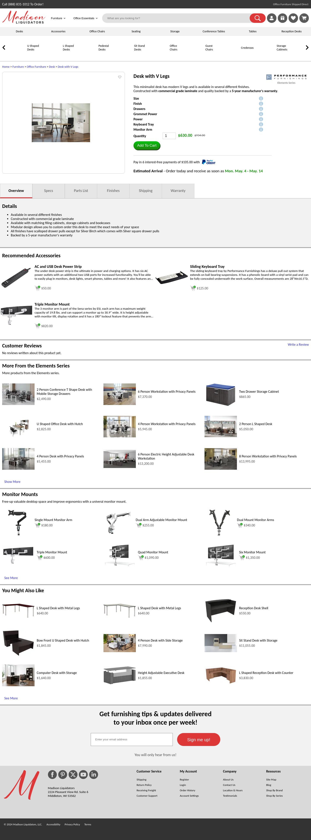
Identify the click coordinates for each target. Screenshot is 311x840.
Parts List (81, 190)
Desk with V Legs (68, 67)
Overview (16, 190)
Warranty (178, 190)
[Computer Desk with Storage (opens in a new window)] (18, 685)
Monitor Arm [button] (142, 129)
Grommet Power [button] (145, 114)
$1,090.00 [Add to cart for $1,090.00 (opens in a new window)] (148, 557)
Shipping (145, 190)
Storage (174, 31)
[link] (304, 18)
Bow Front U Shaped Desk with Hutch (63, 640)
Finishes (113, 190)
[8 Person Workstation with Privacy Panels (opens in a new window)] (221, 468)
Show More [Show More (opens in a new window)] (12, 482)
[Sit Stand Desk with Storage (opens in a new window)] (221, 651)
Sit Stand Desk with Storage (258, 640)
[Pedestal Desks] (87, 55)
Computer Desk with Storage (57, 673)
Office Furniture (36, 67)
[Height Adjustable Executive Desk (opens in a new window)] (119, 683)
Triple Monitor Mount (52, 552)
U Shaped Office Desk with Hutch (60, 424)
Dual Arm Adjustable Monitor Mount (161, 520)
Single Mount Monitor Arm (53, 520)
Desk (52, 67)
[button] (258, 18)
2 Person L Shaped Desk (255, 424)
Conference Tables (214, 31)
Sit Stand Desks (139, 47)
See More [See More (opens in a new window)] (11, 578)
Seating (136, 31)
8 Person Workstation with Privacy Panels (268, 456)
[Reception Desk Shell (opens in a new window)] (221, 622)
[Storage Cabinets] (265, 55)
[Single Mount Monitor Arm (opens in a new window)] (17, 537)
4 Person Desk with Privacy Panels (60, 456)
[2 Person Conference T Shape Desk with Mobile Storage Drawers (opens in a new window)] (18, 404)
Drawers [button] (139, 109)
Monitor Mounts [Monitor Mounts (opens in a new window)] (20, 494)
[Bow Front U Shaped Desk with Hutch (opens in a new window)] (18, 655)
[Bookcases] (301, 55)
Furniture (18, 67)
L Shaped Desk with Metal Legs (58, 608)
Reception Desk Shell (253, 608)
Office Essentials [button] (85, 19)
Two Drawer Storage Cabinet (259, 391)
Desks (19, 31)
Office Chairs (97, 31)
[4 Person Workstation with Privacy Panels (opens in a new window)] (119, 436)
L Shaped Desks (68, 47)
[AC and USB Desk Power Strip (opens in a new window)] (16, 287)
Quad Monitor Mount (153, 552)
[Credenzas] (230, 55)
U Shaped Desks (33, 47)
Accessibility (53, 824)
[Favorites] (293, 22)
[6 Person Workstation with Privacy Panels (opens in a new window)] (119, 404)
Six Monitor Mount (252, 552)
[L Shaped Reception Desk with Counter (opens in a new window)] (221, 683)
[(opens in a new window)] (286, 77)
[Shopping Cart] (304, 18)
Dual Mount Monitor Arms (255, 520)
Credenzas (247, 48)
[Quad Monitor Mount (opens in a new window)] (119, 565)
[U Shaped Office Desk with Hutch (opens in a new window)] (18, 437)
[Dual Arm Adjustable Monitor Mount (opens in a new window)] (118, 537)
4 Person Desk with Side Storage (160, 640)
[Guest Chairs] (194, 55)
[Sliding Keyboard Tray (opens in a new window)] (172, 283)
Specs (48, 190)
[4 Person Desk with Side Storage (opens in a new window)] (119, 651)
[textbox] (132, 739)
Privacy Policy (72, 824)
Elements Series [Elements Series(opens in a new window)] (286, 82)
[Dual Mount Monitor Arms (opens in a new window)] (219, 537)
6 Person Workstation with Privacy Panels (167, 391)
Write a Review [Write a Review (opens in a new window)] (298, 344)
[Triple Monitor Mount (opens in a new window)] (16, 324)
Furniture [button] (58, 19)
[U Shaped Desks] (16, 55)
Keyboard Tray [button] (143, 124)
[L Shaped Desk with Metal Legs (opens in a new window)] (18, 616)
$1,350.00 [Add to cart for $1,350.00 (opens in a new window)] (249, 557)
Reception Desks (292, 31)
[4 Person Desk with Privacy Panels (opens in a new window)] (18, 468)
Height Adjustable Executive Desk (161, 673)
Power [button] (138, 119)
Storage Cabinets (282, 47)
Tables (252, 31)
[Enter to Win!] (282, 22)
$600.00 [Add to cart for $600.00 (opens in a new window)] (46, 557)
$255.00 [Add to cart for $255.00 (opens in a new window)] (145, 525)
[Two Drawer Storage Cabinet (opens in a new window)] (221, 406)
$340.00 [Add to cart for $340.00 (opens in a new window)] (246, 525)
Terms (87, 824)
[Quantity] (169, 136)
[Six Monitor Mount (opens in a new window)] (221, 565)
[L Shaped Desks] (51, 55)
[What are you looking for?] (178, 18)
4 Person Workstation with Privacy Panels (167, 424)
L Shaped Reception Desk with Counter (266, 673)
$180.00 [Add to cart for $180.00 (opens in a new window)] (44, 525)
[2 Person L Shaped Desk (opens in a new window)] (221, 436)
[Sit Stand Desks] (123, 55)
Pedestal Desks (103, 47)
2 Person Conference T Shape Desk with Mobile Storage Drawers (64, 392)
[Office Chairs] (158, 55)
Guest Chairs (209, 47)
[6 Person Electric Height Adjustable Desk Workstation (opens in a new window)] (119, 467)
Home (6, 67)
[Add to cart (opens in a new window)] (43, 287)
